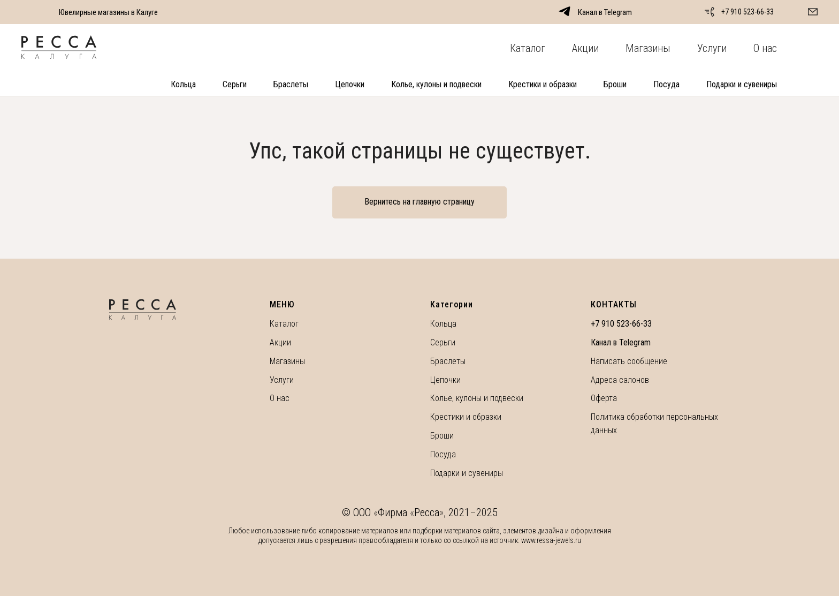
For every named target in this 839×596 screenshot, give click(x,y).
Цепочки (349, 84)
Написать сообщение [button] (629, 361)
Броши (615, 84)
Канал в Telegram (621, 342)
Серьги (235, 84)
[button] (813, 12)
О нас (765, 48)
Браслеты (290, 84)
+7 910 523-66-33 (747, 11)
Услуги (712, 48)
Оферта (604, 398)
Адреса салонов (620, 380)
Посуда (666, 84)
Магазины (648, 48)
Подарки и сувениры (741, 84)
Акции (585, 48)
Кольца (183, 84)
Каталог (527, 48)
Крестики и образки (542, 84)
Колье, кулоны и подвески (436, 84)
